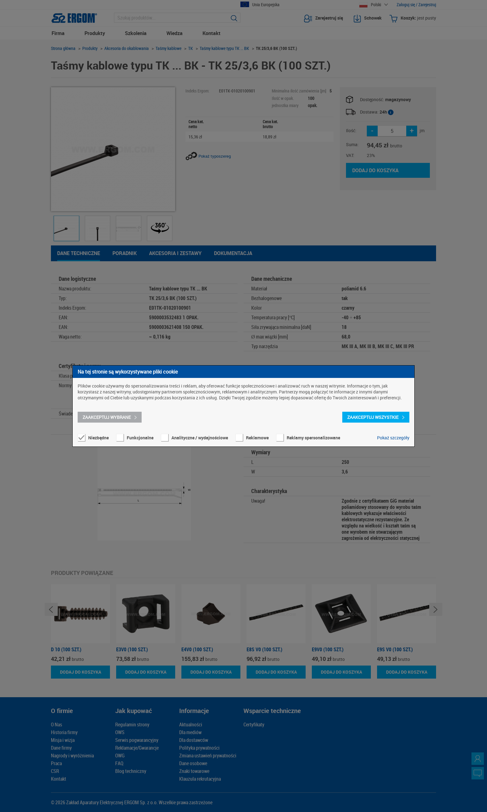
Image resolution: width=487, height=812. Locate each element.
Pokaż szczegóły (393, 438)
